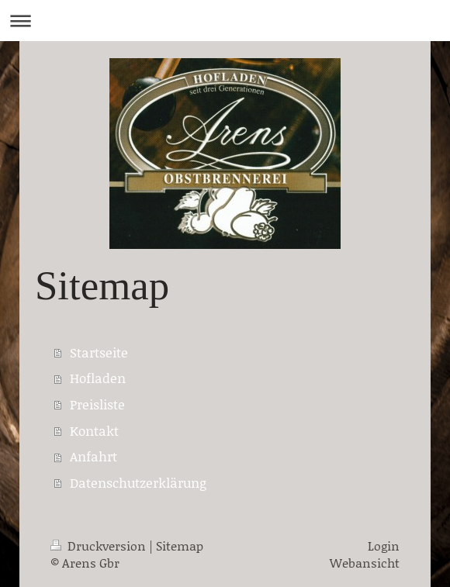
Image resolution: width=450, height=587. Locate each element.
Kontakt (94, 430)
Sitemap (179, 545)
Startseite (99, 352)
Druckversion (99, 545)
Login (384, 545)
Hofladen (98, 377)
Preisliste (97, 404)
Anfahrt (93, 456)
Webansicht (365, 562)
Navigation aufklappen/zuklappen (225, 20)
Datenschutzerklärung (138, 482)
